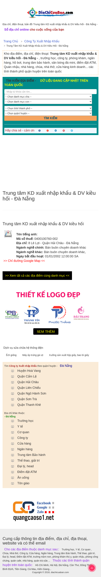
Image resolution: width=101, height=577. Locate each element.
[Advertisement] (50, 162)
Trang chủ (10, 41)
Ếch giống (11, 355)
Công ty (18, 437)
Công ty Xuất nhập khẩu (41, 41)
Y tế (15, 426)
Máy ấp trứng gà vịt (33, 355)
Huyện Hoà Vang (24, 370)
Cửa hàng (19, 443)
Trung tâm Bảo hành (26, 454)
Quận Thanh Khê (24, 404)
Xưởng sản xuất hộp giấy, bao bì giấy (69, 355)
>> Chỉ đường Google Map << (24, 261)
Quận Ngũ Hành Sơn (27, 393)
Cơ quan (18, 432)
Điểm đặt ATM (22, 471)
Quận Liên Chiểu (24, 387)
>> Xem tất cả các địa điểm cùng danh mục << (37, 275)
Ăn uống (18, 477)
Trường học (20, 420)
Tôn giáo (18, 483)
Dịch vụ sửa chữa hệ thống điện (23, 347)
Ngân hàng (20, 449)
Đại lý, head (21, 466)
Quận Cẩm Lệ (22, 376)
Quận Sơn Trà (22, 399)
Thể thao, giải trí (24, 460)
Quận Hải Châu (23, 382)
